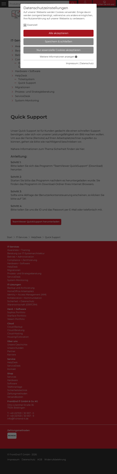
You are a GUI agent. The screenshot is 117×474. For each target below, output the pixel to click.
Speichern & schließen (58, 41)
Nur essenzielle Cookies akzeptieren (59, 50)
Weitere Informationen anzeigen (58, 56)
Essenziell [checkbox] (32, 25)
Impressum (72, 63)
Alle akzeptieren (58, 33)
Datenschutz (87, 63)
